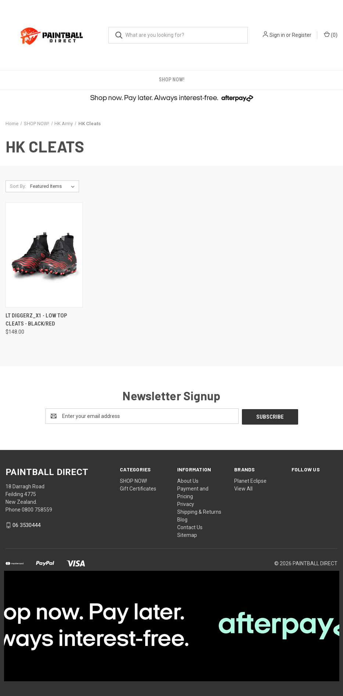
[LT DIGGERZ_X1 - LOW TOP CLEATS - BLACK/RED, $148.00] (44, 255)
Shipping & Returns (199, 511)
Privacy (185, 503)
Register (301, 35)
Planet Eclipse (250, 480)
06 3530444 (26, 524)
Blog (182, 519)
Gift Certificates (138, 488)
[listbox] (54, 186)
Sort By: (18, 186)
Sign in (277, 35)
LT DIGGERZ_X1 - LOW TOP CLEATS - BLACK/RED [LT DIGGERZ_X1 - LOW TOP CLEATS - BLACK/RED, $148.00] (36, 319)
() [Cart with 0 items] (330, 34)
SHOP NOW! (172, 79)
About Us (188, 480)
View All (243, 488)
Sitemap (187, 534)
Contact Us (190, 527)
